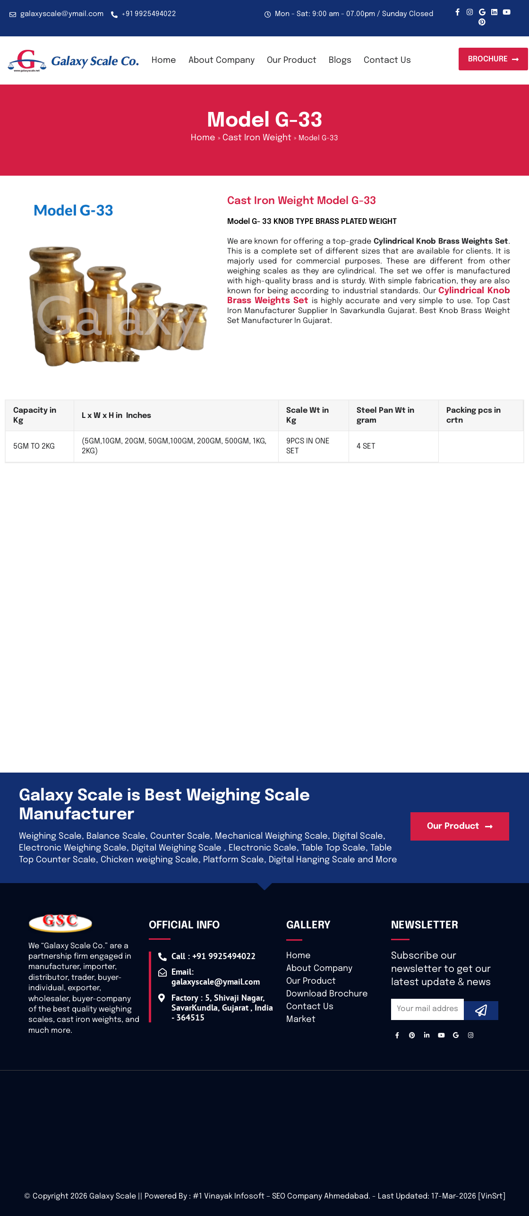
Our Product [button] (291, 60)
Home (164, 60)
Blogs (340, 60)
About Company (221, 60)
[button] (493, 59)
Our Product (311, 981)
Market (301, 1019)
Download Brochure (327, 994)
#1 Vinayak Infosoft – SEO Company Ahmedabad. (281, 1196)
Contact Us (387, 60)
